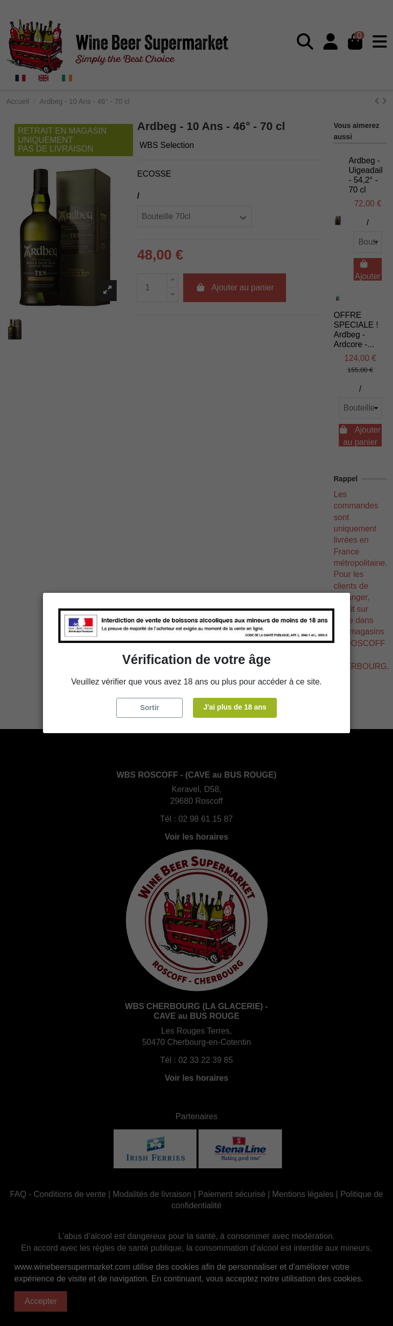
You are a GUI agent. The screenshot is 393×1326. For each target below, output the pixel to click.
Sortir (149, 707)
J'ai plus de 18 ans (234, 707)
